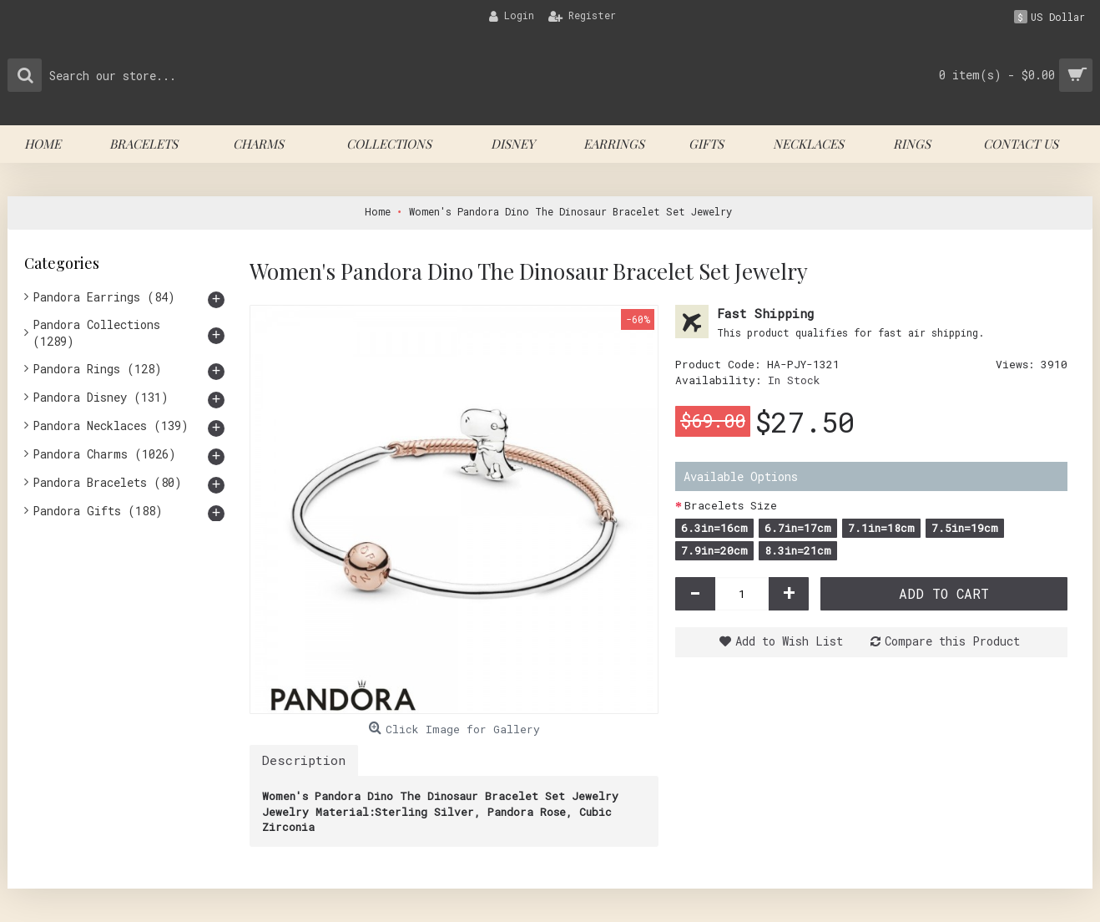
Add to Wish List (789, 641)
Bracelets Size (730, 505)
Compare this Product (952, 641)
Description (304, 760)
